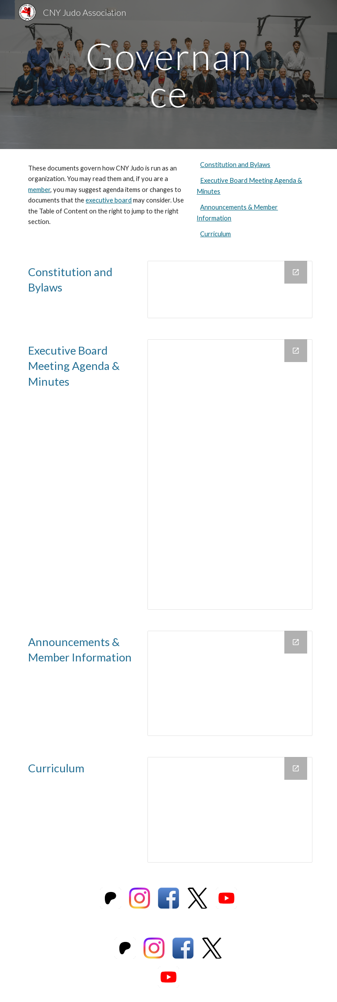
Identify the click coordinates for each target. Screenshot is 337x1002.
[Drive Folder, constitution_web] (229, 289)
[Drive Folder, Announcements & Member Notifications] (229, 683)
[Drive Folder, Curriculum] (229, 809)
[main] (168, 75)
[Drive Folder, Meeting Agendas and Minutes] (229, 474)
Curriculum (215, 234)
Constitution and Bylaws (235, 164)
